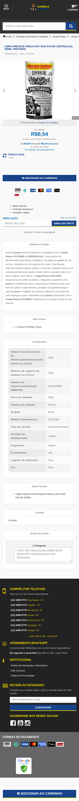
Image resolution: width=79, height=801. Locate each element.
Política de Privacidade (22, 675)
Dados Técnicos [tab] (39, 486)
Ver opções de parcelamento (39, 149)
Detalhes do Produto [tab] (39, 244)
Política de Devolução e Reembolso (29, 665)
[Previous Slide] (3, 90)
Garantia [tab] (39, 512)
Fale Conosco (18, 670)
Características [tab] (39, 342)
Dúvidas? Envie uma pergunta (39, 232)
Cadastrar (43, 707)
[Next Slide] (75, 90)
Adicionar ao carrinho (39, 793)
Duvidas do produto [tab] (39, 533)
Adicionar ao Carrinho (39, 178)
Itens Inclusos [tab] (39, 319)
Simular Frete (64, 223)
